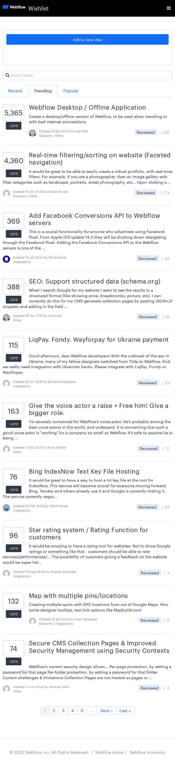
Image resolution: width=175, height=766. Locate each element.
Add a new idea (87, 39)
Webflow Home (109, 752)
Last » (125, 710)
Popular (71, 90)
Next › (106, 710)
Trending (43, 90)
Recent (15, 90)
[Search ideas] (87, 75)
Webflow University (147, 752)
